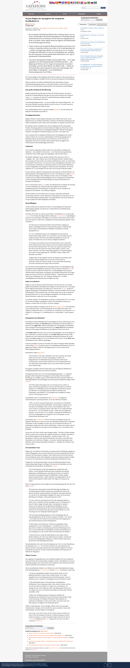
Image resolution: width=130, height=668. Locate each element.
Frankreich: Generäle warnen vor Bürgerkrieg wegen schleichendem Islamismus (51, 641)
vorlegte (64, 288)
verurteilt (27, 216)
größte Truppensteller (59, 306)
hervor (31, 97)
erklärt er (27, 381)
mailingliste (34, 649)
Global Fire (38, 621)
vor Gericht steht (44, 570)
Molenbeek (57, 109)
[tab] (83, 24)
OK (108, 665)
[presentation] (83, 24)
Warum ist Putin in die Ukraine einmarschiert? (41, 633)
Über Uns (31, 14)
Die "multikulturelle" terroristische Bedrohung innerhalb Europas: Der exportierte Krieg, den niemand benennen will (91, 66)
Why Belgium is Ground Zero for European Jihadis (53, 28)
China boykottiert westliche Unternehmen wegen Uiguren (44, 645)
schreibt (54, 466)
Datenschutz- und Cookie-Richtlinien (35, 660)
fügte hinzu (41, 352)
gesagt (36, 345)
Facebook (31, 619)
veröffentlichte (40, 419)
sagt (64, 374)
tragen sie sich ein (55, 648)
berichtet (31, 486)
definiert (72, 174)
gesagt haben (54, 397)
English (99, 14)
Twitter (47, 619)
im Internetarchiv (61, 216)
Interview (57, 570)
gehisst (70, 268)
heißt (43, 185)
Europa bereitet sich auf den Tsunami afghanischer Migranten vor (47, 635)
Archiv (65, 14)
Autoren (48, 14)
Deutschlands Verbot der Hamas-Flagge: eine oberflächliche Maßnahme (49, 637)
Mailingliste (81, 14)
